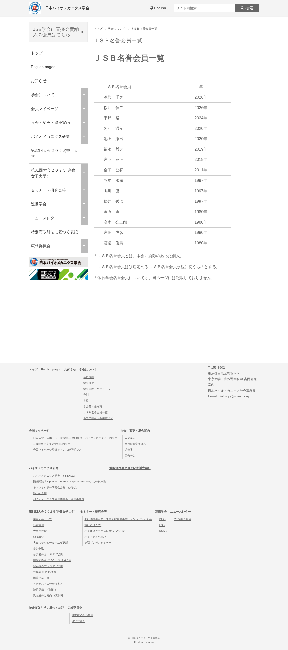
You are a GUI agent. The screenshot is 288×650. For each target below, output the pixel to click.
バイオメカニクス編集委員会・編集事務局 (58, 499)
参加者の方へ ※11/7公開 (48, 554)
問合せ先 (130, 455)
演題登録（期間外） (45, 589)
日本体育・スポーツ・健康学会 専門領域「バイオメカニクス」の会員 (75, 438)
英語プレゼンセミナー (97, 542)
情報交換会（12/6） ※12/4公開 (52, 560)
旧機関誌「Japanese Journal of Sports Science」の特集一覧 (69, 481)
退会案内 (130, 449)
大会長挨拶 (40, 530)
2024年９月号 (182, 519)
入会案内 (130, 438)
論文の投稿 (40, 493)
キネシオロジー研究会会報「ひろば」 (56, 487)
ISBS (162, 519)
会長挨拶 (88, 377)
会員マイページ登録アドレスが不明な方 (57, 449)
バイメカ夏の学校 (95, 536)
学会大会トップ (42, 519)
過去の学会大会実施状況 (98, 418)
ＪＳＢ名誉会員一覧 (95, 412)
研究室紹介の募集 (82, 615)
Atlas (151, 642)
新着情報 (38, 525)
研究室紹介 (78, 621)
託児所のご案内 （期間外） (49, 595)
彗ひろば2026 (92, 525)
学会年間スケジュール (96, 388)
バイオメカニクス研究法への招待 (104, 530)
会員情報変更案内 (135, 443)
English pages (43, 67)
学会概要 (88, 382)
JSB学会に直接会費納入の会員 (51, 443)
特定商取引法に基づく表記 (54, 232)
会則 (86, 394)
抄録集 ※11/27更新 (45, 572)
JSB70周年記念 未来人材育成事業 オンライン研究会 (118, 519)
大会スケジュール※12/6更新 (50, 542)
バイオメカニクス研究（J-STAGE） (55, 475)
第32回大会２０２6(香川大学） (54, 153)
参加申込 (38, 548)
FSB (162, 525)
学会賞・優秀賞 (92, 406)
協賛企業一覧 (41, 577)
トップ (37, 53)
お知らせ (39, 81)
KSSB (163, 530)
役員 (86, 400)
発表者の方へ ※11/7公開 (48, 566)
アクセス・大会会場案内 (48, 583)
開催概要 (38, 536)
